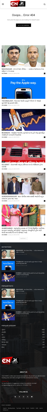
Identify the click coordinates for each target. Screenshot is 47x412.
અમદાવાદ (4, 225)
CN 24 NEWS (4, 73)
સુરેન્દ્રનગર (4, 193)
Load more (23, 238)
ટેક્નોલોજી (4, 98)
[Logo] (23, 4)
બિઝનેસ (3, 130)
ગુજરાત (3, 66)
